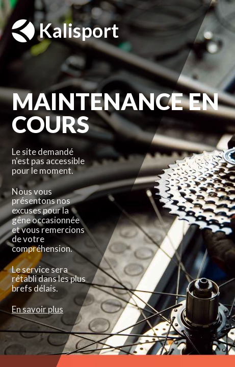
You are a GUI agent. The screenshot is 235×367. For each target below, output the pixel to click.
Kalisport (65, 30)
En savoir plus (37, 309)
